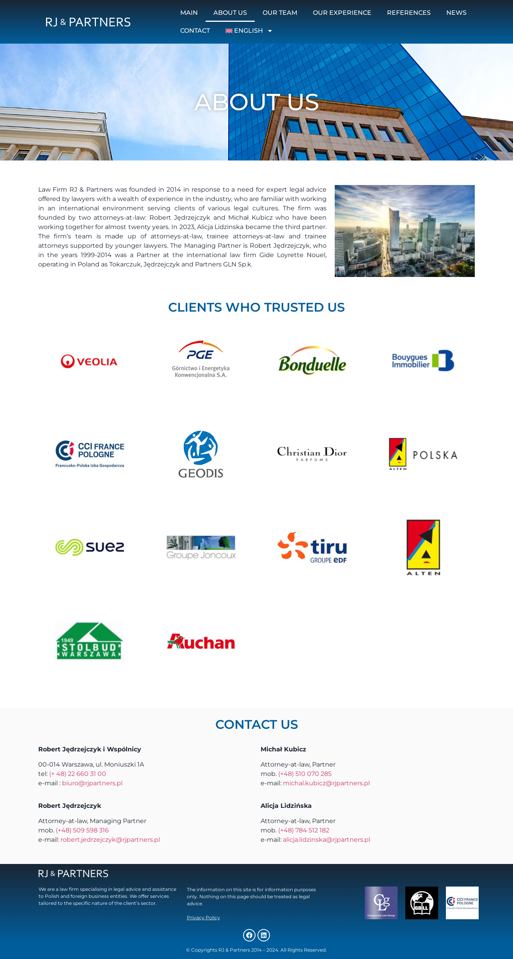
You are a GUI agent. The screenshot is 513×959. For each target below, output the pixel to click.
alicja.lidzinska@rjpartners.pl (326, 839)
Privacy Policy (203, 917)
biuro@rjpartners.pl (92, 783)
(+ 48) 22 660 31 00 (77, 773)
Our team (280, 12)
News (456, 12)
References (409, 12)
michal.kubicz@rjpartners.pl (326, 783)
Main (189, 12)
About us (230, 12)
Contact (195, 30)
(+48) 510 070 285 (305, 773)
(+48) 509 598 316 (82, 830)
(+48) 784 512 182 (303, 830)
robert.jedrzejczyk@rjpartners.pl (110, 839)
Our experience (342, 12)
